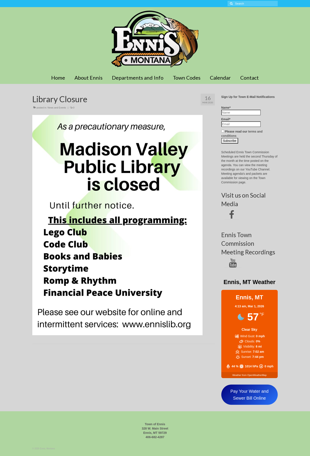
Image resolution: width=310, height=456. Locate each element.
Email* (241, 122)
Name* (241, 110)
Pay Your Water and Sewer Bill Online (249, 394)
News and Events (57, 107)
